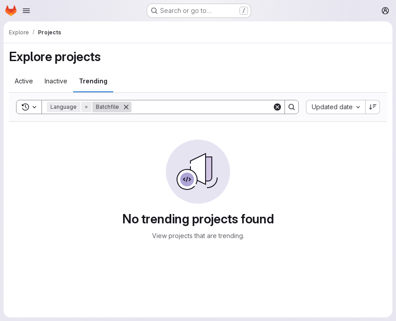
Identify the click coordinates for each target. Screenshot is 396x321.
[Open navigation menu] (26, 11)
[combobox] (335, 107)
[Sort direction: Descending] (373, 107)
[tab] (24, 81)
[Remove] (126, 107)
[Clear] (277, 107)
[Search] (202, 107)
